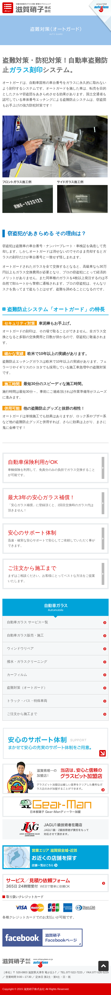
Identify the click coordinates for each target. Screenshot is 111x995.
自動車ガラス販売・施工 (25, 635)
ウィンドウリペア (20, 648)
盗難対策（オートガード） (27, 687)
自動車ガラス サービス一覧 (27, 622)
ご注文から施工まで (22, 714)
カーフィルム (17, 675)
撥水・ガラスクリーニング (27, 661)
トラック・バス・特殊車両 (27, 701)
